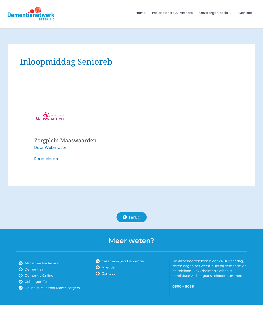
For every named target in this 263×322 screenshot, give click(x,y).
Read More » (46, 159)
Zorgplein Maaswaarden (65, 140)
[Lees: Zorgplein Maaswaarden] (49, 116)
